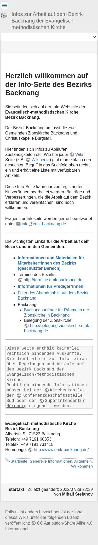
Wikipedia (41, 160)
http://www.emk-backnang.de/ (61, 449)
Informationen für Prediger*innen (50, 286)
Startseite (18, 461)
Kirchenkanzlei (67, 390)
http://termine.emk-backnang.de (53, 280)
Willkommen (82, 466)
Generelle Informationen (51, 461)
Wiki (79, 154)
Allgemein (83, 461)
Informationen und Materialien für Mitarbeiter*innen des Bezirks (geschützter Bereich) (51, 263)
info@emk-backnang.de (44, 224)
